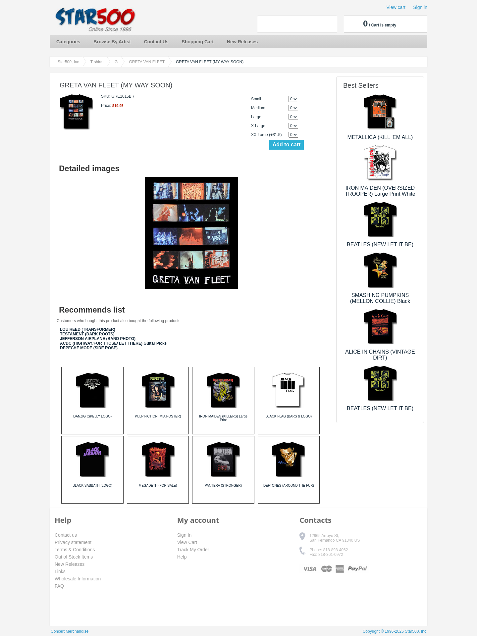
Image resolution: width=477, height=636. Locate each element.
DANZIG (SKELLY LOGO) (92, 416)
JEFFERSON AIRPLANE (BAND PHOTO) (97, 338)
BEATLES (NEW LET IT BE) (380, 244)
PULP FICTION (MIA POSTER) (158, 416)
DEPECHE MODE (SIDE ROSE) (89, 348)
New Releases (242, 41)
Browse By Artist (112, 41)
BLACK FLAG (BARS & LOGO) (289, 416)
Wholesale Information (78, 578)
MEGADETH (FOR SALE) (158, 485)
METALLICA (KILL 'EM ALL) (380, 137)
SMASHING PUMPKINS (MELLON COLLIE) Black (380, 298)
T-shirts (96, 62)
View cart (396, 7)
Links (60, 571)
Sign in (420, 7)
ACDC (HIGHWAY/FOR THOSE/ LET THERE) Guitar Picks (113, 343)
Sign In (184, 535)
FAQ (59, 586)
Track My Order (193, 549)
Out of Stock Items (74, 557)
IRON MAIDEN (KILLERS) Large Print (223, 418)
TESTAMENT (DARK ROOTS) (87, 334)
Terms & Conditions (75, 549)
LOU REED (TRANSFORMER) (87, 329)
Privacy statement (73, 542)
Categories (68, 41)
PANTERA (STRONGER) (223, 485)
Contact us (66, 535)
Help (182, 557)
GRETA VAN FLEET (147, 62)
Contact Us (156, 41)
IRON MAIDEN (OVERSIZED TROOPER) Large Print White (380, 191)
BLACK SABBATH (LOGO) (92, 485)
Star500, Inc (68, 62)
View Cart (187, 542)
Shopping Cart (198, 41)
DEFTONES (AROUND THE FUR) (288, 485)
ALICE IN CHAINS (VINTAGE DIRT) (380, 355)
